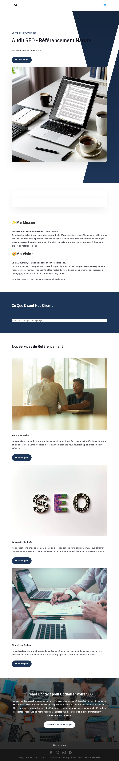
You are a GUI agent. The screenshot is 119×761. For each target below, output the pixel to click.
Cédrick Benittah (92, 757)
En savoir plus (21, 457)
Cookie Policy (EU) (58, 745)
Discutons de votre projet (59, 724)
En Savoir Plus (21, 60)
